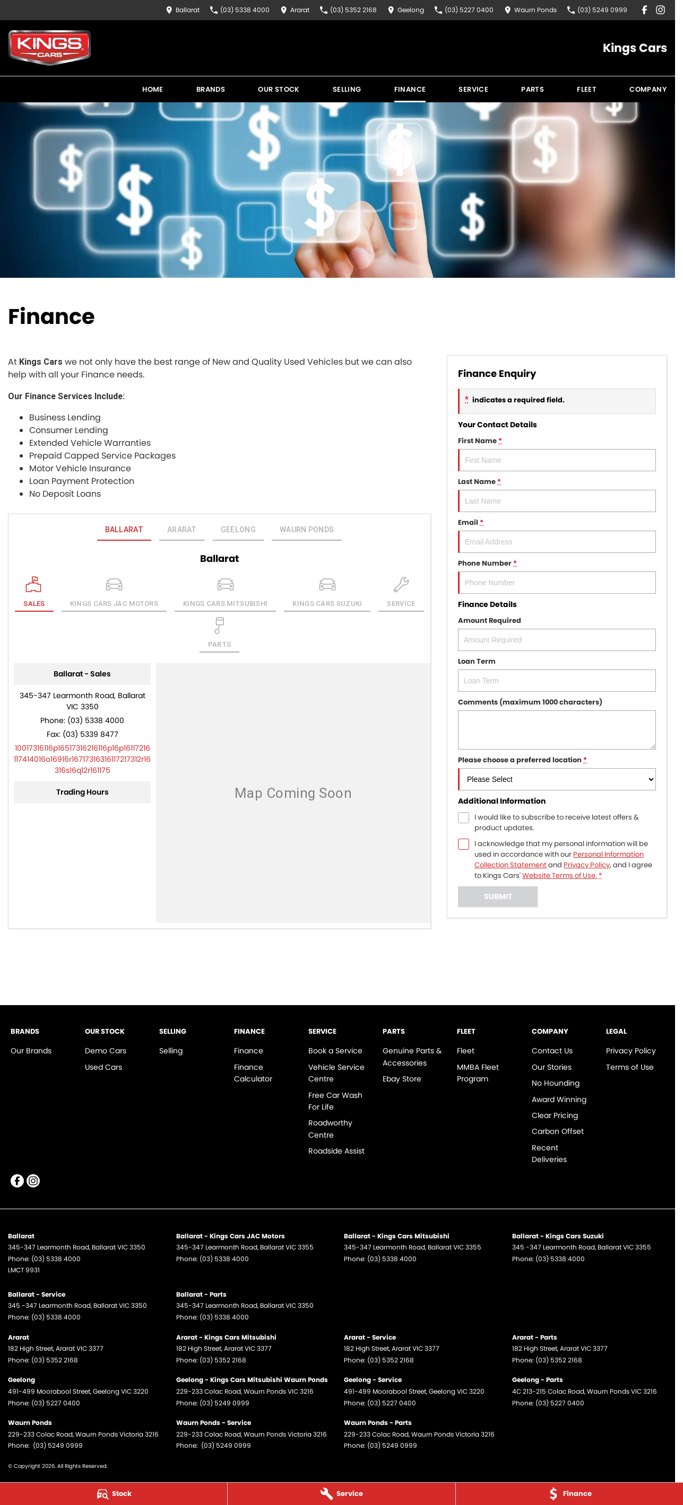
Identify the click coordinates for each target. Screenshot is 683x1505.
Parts (532, 89)
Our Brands (31, 1050)
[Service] (341, 1494)
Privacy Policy (631, 1050)
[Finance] (569, 1494)
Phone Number (557, 576)
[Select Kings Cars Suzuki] (327, 594)
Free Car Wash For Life (335, 1101)
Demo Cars (105, 1050)
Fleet (586, 89)
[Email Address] (82, 759)
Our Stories (552, 1067)
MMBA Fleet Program (478, 1073)
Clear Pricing (555, 1115)
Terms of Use (630, 1067)
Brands (210, 89)
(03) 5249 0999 (224, 1402)
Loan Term (557, 674)
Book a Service (335, 1050)
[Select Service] (400, 594)
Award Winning (559, 1099)
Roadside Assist (336, 1151)
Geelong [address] (238, 529)
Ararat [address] (182, 529)
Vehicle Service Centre (336, 1073)
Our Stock (279, 89)
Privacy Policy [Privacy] (587, 865)
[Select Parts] (220, 635)
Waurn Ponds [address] (307, 529)
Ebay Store (402, 1078)
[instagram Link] (660, 9)
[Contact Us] (183, 9)
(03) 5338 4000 (95, 720)
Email (557, 535)
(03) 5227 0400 (55, 1402)
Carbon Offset (558, 1131)
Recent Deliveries (549, 1153)
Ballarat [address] (124, 529)
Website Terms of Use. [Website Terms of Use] (559, 875)
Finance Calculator (253, 1073)
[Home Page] (49, 48)
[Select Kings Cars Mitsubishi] (225, 594)
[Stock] (113, 1494)
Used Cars (103, 1067)
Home (152, 89)
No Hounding (556, 1083)
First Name (557, 453)
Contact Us (552, 1050)
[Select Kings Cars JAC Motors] (114, 594)
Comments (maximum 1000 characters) (557, 723)
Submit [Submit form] (497, 896)
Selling (347, 89)
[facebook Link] (644, 9)
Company (648, 89)
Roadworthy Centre (330, 1128)
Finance (410, 89)
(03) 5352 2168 (54, 1360)
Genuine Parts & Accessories (412, 1056)
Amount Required (557, 633)
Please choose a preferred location (557, 772)
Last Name (557, 494)
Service (473, 89)
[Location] (34, 594)
